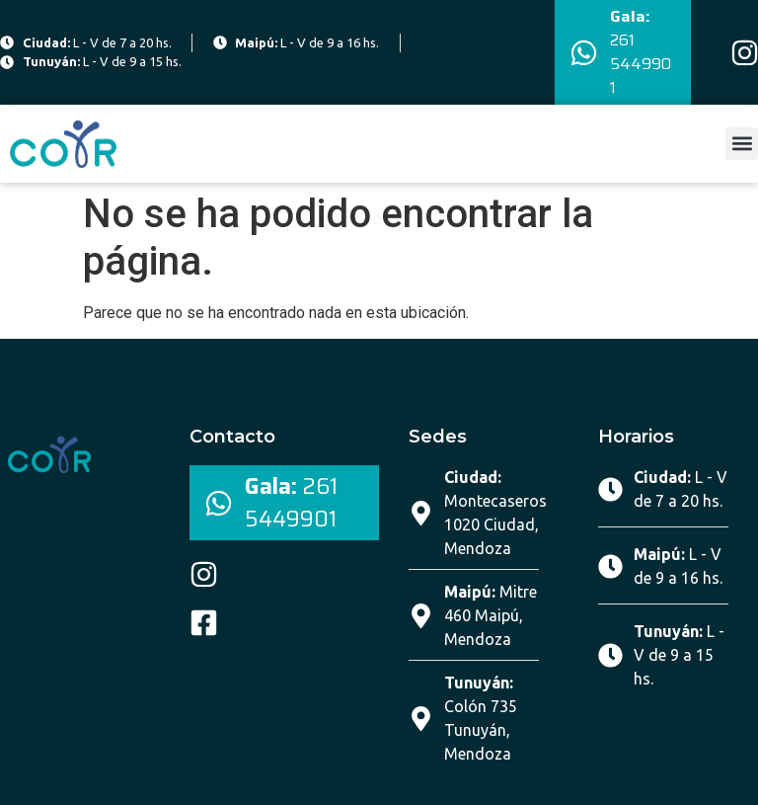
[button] (741, 143)
